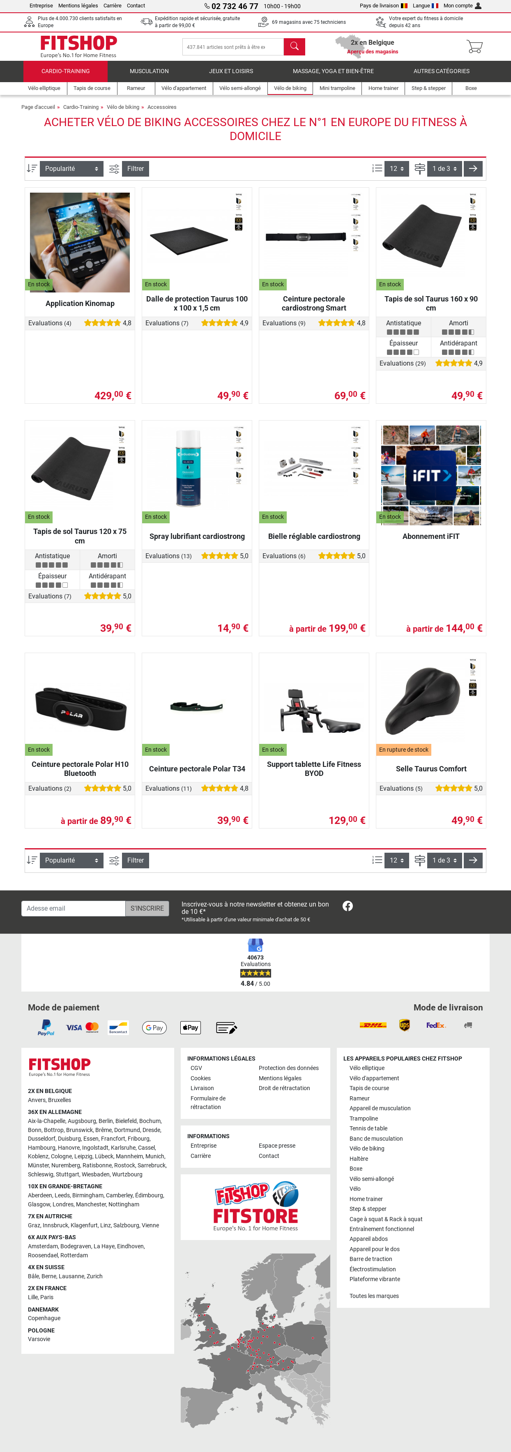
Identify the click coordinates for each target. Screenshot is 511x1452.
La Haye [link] (104, 1246)
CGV (196, 1068)
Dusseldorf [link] (41, 1138)
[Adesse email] (73, 908)
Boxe (356, 1168)
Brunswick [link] (79, 1130)
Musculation (149, 75)
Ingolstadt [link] (95, 1147)
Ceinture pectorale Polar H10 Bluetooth (80, 773)
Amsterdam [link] (43, 1246)
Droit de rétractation (284, 1088)
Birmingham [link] (88, 1195)
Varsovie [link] (39, 1339)
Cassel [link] (146, 1147)
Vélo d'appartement (374, 1078)
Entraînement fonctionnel (382, 1229)
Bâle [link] (33, 1276)
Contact (136, 5)
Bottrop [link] (54, 1130)
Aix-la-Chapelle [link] (46, 1121)
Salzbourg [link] (126, 1225)
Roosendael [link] (43, 1255)
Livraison (202, 1088)
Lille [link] (33, 1297)
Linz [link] (105, 1225)
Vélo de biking (123, 111)
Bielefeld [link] (126, 1121)
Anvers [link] (37, 1100)
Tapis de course (369, 1088)
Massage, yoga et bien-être (333, 75)
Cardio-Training (65, 75)
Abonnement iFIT (431, 540)
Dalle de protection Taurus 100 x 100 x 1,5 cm (197, 307)
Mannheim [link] (129, 1156)
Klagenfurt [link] (84, 1225)
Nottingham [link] (123, 1204)
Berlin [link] (106, 1121)
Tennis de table (368, 1128)
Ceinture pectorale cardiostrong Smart (314, 307)
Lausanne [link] (71, 1276)
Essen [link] (91, 1138)
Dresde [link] (151, 1130)
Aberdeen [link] (40, 1195)
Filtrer (135, 173)
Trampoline (364, 1118)
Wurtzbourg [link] (127, 1174)
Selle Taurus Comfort (431, 773)
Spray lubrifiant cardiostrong (197, 540)
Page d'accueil (38, 111)
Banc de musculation (376, 1138)
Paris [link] (46, 1297)
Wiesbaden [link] (96, 1174)
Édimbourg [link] (149, 1195)
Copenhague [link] (44, 1318)
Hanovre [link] (69, 1147)
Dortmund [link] (127, 1130)
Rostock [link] (124, 1165)
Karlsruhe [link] (123, 1147)
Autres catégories (442, 75)
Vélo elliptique (367, 1068)
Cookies (201, 1078)
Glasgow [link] (39, 1204)
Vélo (355, 1188)
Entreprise (41, 5)
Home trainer (366, 1199)
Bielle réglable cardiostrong (314, 540)
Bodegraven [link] (75, 1246)
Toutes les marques (374, 1296)
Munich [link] (154, 1156)
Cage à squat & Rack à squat (386, 1219)
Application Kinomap (80, 307)
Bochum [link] (150, 1121)
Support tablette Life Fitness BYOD (314, 773)
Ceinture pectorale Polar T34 (197, 773)
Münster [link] (38, 1165)
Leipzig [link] (83, 1156)
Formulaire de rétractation (208, 1103)
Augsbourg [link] (82, 1121)
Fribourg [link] (139, 1138)
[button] (473, 173)
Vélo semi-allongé (372, 1179)
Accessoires (162, 111)
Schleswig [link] (40, 1174)
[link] (348, 907)
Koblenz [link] (38, 1156)
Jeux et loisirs (231, 75)
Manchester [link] (91, 1204)
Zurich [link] (95, 1276)
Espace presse (277, 1145)
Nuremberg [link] (65, 1165)
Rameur (360, 1098)
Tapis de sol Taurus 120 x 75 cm (80, 540)
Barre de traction (371, 1259)
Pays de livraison (383, 5)
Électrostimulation (373, 1269)
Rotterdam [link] (74, 1255)
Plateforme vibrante (375, 1279)
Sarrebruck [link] (152, 1165)
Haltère (359, 1158)
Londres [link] (63, 1204)
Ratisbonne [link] (97, 1165)
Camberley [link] (119, 1195)
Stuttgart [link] (67, 1174)
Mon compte (462, 5)
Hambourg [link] (41, 1147)
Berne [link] (48, 1276)
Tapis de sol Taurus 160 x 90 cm (431, 307)
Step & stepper (368, 1209)
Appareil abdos (369, 1239)
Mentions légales (78, 5)
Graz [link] (34, 1225)
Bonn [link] (34, 1130)
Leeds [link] (62, 1195)
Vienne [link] (150, 1225)
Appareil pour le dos (375, 1249)
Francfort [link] (113, 1138)
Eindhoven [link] (130, 1246)
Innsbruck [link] (55, 1225)
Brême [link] (103, 1130)
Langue (426, 5)
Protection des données (289, 1068)
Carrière (113, 5)
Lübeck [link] (104, 1156)
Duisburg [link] (69, 1138)
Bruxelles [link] (59, 1100)
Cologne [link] (61, 1156)
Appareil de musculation (380, 1108)
